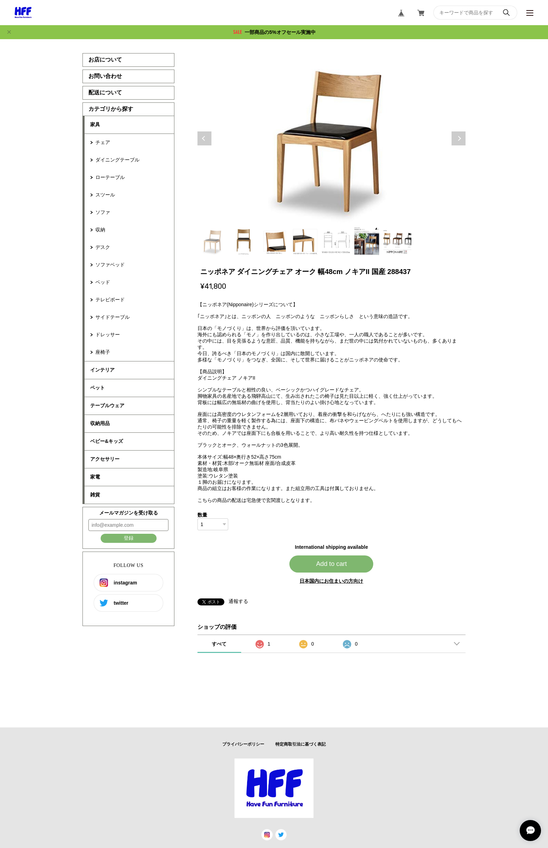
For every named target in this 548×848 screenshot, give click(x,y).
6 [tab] (367, 241)
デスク (102, 247)
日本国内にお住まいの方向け (331, 581)
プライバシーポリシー (243, 744)
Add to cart (331, 563)
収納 (100, 229)
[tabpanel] (331, 138)
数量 (202, 515)
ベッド (102, 282)
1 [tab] (213, 241)
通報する (238, 601)
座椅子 (102, 352)
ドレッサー (107, 334)
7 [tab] (397, 241)
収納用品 (100, 423)
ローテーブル (110, 177)
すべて (219, 644)
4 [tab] (305, 241)
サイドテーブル (112, 317)
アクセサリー (105, 459)
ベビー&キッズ (106, 441)
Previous (204, 138)
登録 (129, 538)
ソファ (102, 212)
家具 (95, 124)
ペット (97, 387)
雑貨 (95, 494)
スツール (105, 194)
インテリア (102, 370)
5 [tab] (336, 241)
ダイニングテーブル (117, 160)
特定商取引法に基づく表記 (300, 744)
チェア (102, 142)
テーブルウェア (107, 405)
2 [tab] (244, 241)
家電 (95, 477)
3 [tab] (274, 241)
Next (459, 138)
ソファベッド (110, 264)
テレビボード (110, 299)
